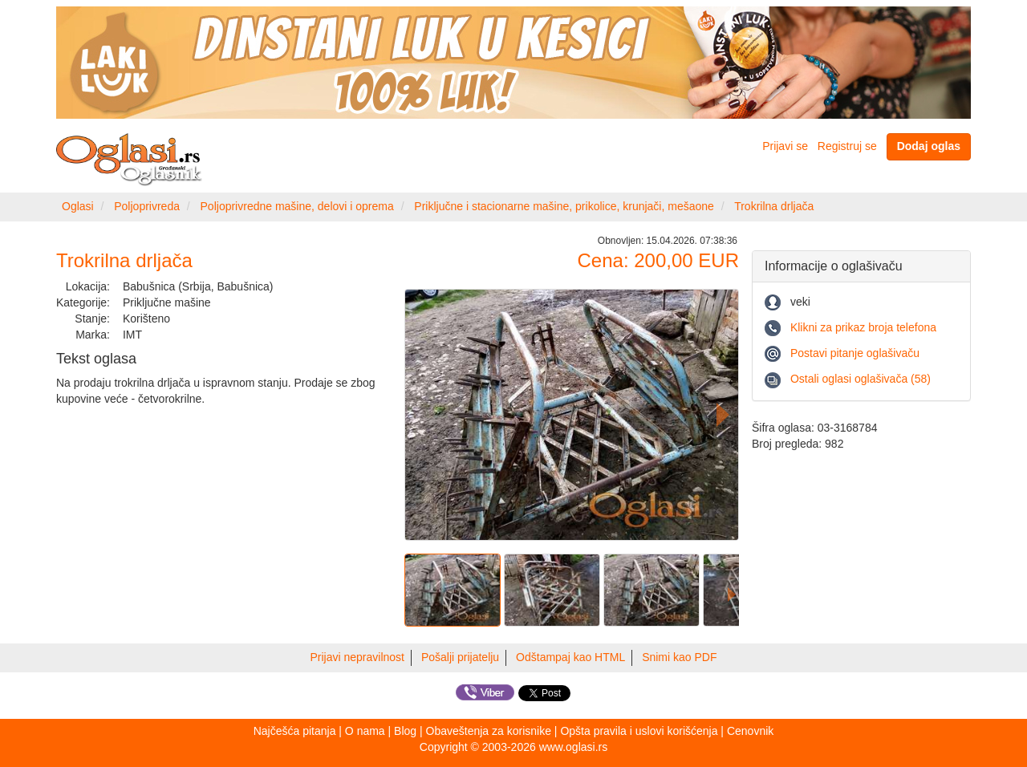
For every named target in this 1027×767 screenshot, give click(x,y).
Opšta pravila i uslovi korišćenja (638, 730)
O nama (365, 730)
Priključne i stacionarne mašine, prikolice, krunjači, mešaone (564, 206)
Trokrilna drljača (774, 206)
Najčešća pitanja (295, 730)
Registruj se (847, 146)
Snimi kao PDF (679, 657)
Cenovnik (750, 730)
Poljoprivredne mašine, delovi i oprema (297, 206)
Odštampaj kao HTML (570, 657)
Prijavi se (785, 146)
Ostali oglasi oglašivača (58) (860, 378)
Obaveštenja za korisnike (488, 730)
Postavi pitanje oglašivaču (854, 353)
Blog (405, 730)
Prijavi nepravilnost (358, 657)
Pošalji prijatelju (460, 657)
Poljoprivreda (147, 206)
